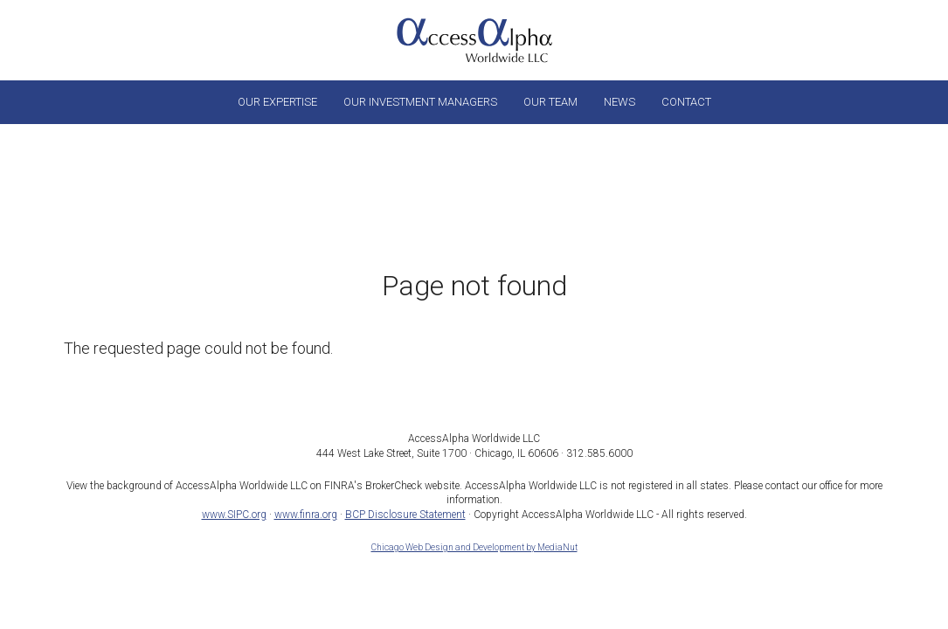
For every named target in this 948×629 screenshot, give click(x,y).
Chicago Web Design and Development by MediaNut (474, 547)
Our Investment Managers (420, 101)
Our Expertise (277, 101)
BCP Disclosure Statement (405, 514)
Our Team (550, 101)
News (619, 101)
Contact (686, 101)
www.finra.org (305, 514)
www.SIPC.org (234, 514)
